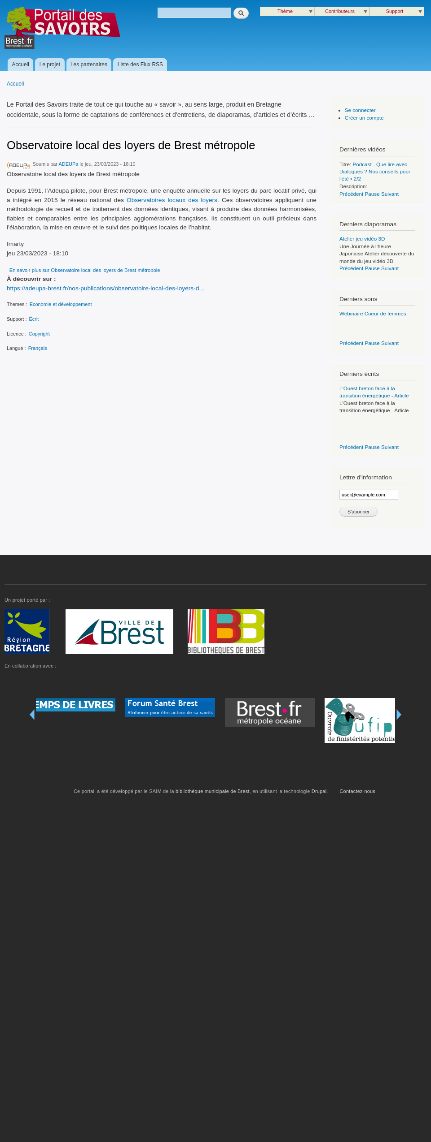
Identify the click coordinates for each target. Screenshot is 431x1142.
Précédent (351, 194)
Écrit (34, 319)
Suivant (390, 194)
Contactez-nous (358, 791)
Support (394, 11)
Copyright (39, 333)
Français (37, 348)
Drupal (319, 791)
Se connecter (360, 110)
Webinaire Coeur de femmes (372, 313)
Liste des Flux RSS (140, 64)
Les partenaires (88, 64)
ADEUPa (68, 164)
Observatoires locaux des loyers (172, 200)
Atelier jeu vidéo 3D (362, 238)
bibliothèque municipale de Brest (213, 791)
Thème (285, 11)
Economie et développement (61, 304)
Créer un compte (364, 118)
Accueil (20, 64)
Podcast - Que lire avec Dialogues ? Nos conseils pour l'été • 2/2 (374, 171)
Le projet (50, 64)
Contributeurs (340, 11)
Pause (372, 194)
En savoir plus (84, 270)
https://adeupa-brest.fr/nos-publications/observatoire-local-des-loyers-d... (105, 288)
